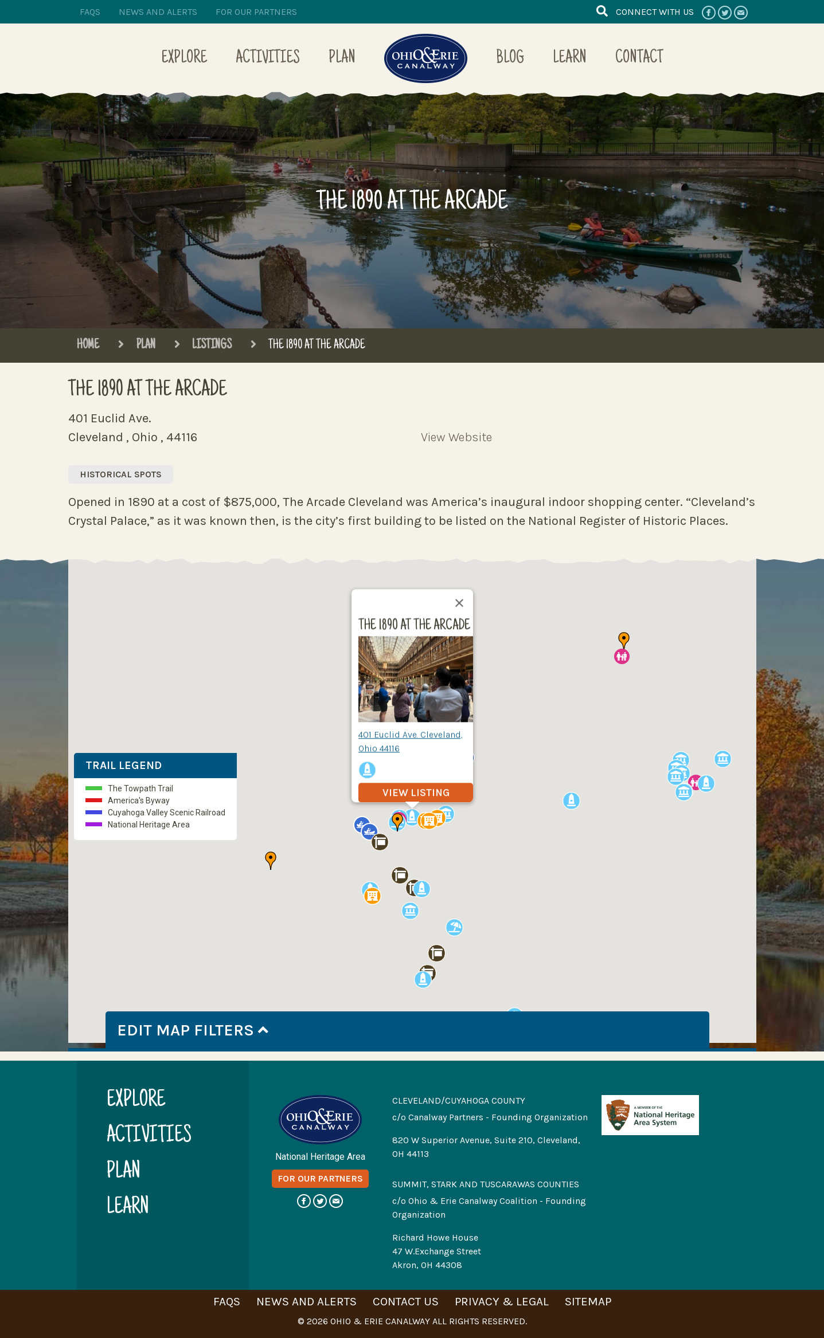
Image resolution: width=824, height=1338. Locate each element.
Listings (203, 345)
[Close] (459, 603)
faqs (90, 11)
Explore (184, 58)
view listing (415, 792)
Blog (510, 58)
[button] (422, 889)
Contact (639, 58)
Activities (268, 58)
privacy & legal (502, 1301)
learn (128, 1208)
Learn (570, 58)
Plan (342, 58)
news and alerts (158, 11)
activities (149, 1136)
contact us (406, 1301)
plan (123, 1172)
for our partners (256, 11)
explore (136, 1101)
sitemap (588, 1301)
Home (88, 345)
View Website (456, 437)
